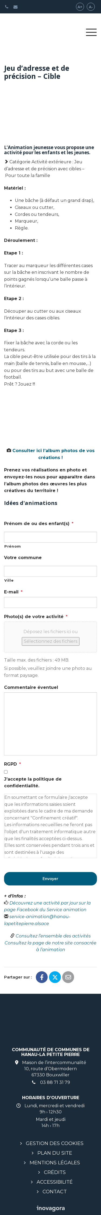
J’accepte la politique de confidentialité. (33, 783)
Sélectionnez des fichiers (50, 641)
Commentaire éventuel (31, 687)
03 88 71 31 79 (50, 1082)
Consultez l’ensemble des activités (53, 936)
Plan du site (54, 1153)
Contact (55, 1192)
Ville (8, 580)
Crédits (55, 1172)
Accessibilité (55, 1182)
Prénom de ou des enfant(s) (39, 523)
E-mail (13, 591)
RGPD (12, 764)
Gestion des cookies (54, 1143)
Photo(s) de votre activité (36, 616)
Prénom (12, 546)
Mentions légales (55, 1163)
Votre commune (23, 557)
